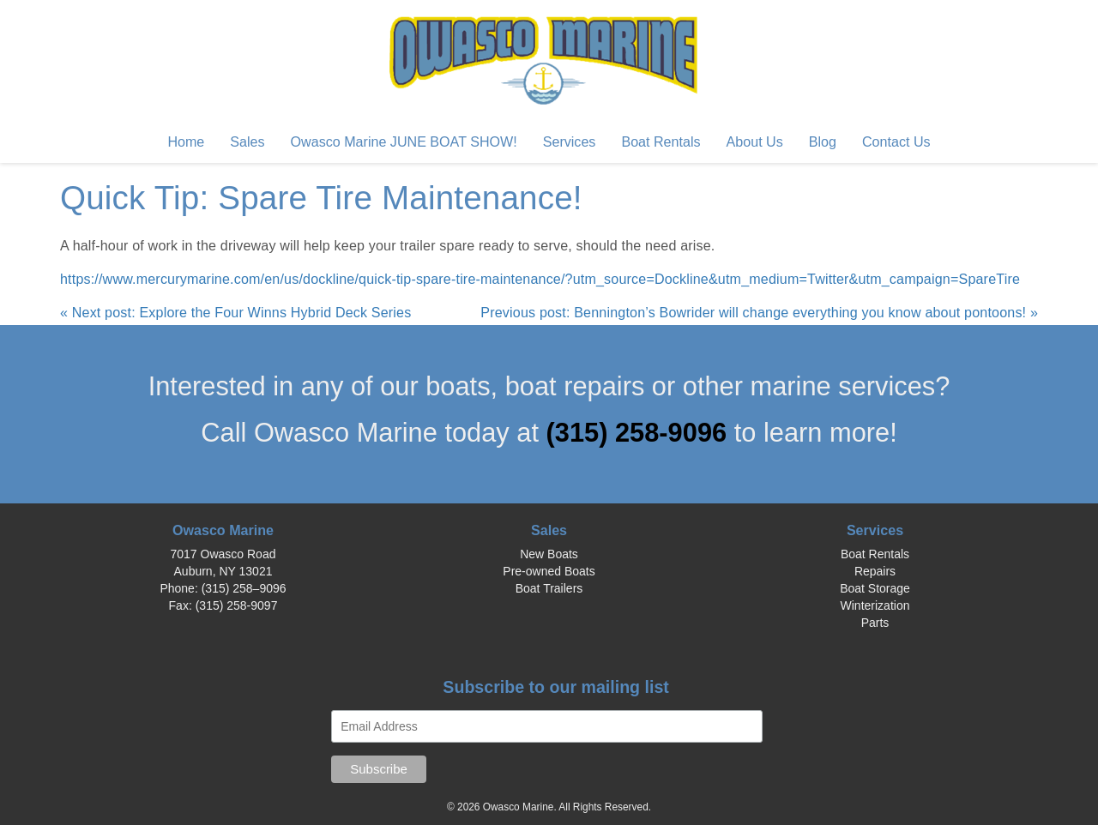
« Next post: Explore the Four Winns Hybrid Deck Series (235, 312)
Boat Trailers (549, 588)
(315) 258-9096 (640, 433)
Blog (822, 141)
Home (185, 141)
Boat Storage (875, 588)
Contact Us (896, 141)
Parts (875, 622)
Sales (247, 141)
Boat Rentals (660, 141)
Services (569, 141)
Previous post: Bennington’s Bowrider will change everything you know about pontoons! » (759, 312)
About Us (755, 141)
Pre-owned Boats (548, 571)
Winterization (875, 605)
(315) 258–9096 (244, 588)
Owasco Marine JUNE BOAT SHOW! (404, 141)
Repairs (875, 571)
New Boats (549, 554)
